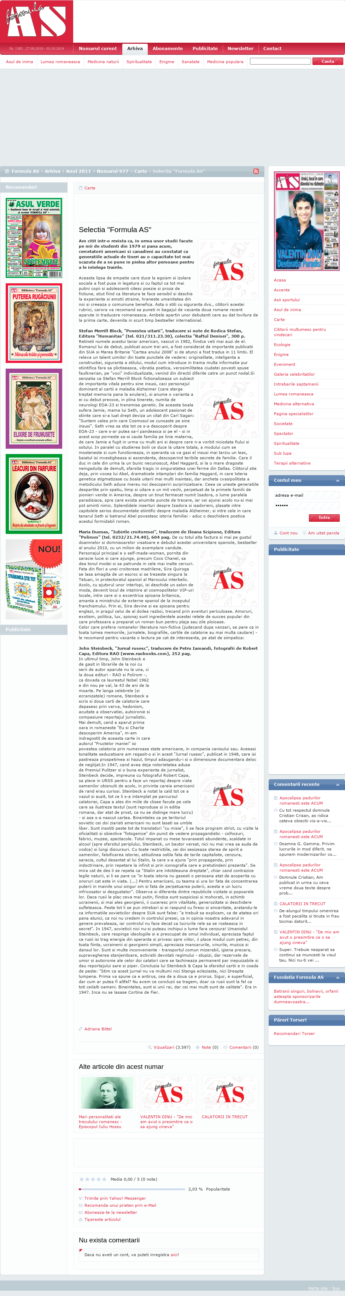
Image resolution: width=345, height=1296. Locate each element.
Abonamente (168, 48)
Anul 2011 (78, 171)
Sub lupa (283, 453)
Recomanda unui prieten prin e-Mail (120, 1205)
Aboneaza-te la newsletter (110, 1212)
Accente (282, 289)
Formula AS (25, 171)
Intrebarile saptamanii (296, 384)
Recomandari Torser (294, 1033)
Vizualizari (172, 1047)
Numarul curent (98, 48)
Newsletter (240, 48)
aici (174, 1254)
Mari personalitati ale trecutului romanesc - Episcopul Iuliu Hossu (107, 1102)
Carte (140, 171)
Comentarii (244, 1047)
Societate (283, 423)
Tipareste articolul (102, 1219)
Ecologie (282, 344)
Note (210, 1047)
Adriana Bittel (98, 1028)
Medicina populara (225, 61)
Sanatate (191, 61)
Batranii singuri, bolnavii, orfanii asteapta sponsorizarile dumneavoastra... (306, 996)
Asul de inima (19, 61)
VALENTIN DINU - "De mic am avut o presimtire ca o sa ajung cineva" (168, 1102)
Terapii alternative (292, 463)
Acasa (280, 280)
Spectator (283, 433)
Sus (336, 1288)
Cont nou (289, 533)
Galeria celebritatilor (294, 374)
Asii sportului (287, 299)
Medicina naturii (103, 61)
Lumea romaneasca (60, 61)
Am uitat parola (323, 533)
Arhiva (135, 48)
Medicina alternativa (294, 403)
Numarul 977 (113, 171)
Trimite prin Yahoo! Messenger (115, 1198)
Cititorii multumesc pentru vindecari (300, 332)
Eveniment (284, 364)
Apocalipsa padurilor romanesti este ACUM (301, 800)
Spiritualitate (139, 61)
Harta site (318, 1288)
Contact (272, 48)
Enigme (166, 61)
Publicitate (205, 48)
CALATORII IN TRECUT (230, 1097)
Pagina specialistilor (294, 413)
